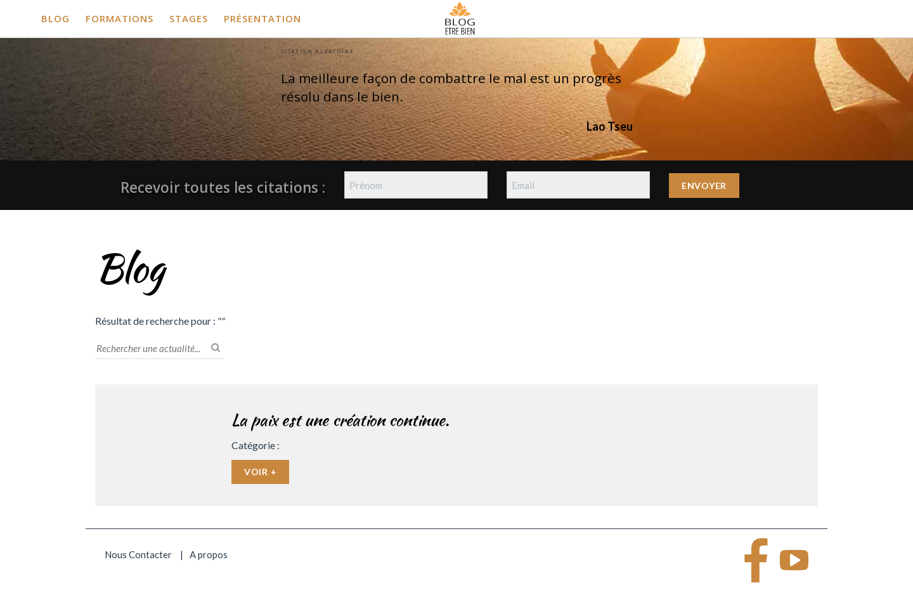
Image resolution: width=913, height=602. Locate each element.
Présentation (262, 18)
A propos (209, 554)
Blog (55, 18)
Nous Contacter (138, 554)
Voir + (260, 471)
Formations (119, 18)
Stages (188, 18)
